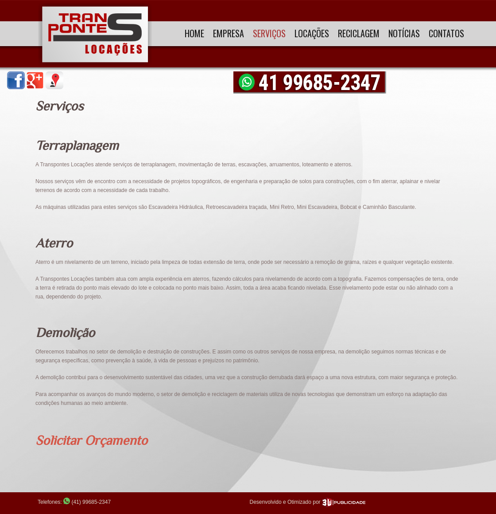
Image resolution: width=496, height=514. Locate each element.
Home (194, 33)
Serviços (269, 33)
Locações (311, 33)
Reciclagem (359, 33)
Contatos (446, 33)
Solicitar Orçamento (91, 440)
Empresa (228, 33)
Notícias (404, 33)
